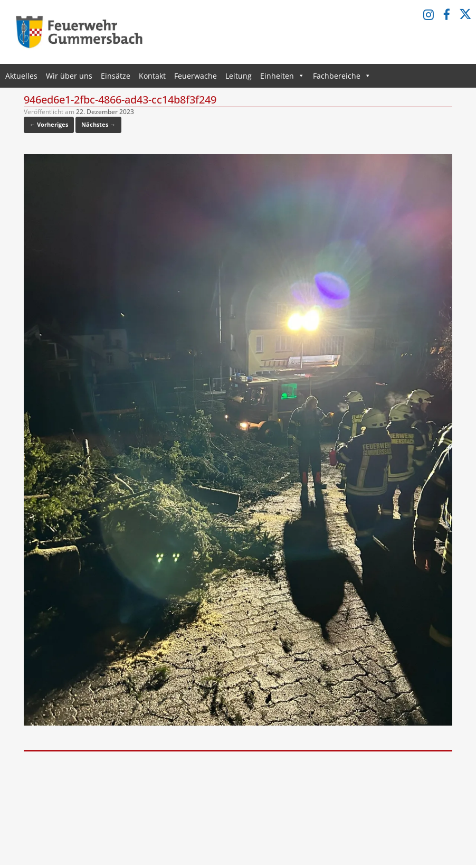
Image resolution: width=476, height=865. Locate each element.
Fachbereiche (342, 76)
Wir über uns (69, 76)
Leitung (238, 76)
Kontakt (152, 76)
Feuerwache (195, 76)
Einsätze (115, 76)
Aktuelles (21, 76)
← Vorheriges (49, 124)
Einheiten (282, 76)
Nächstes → (98, 124)
